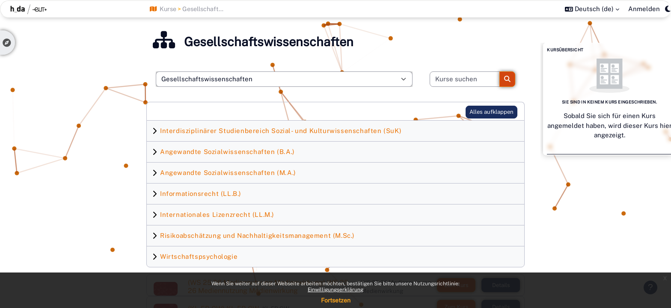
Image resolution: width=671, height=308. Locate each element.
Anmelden (644, 8)
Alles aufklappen (491, 112)
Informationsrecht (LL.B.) (200, 193)
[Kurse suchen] (465, 79)
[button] (592, 9)
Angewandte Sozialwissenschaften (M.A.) (228, 172)
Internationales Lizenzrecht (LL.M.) (217, 214)
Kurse (168, 8)
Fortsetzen (335, 300)
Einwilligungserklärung (335, 290)
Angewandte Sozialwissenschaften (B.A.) (227, 151)
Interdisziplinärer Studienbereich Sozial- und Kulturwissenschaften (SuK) (280, 130)
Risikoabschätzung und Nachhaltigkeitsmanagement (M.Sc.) (257, 235)
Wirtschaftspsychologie (199, 256)
